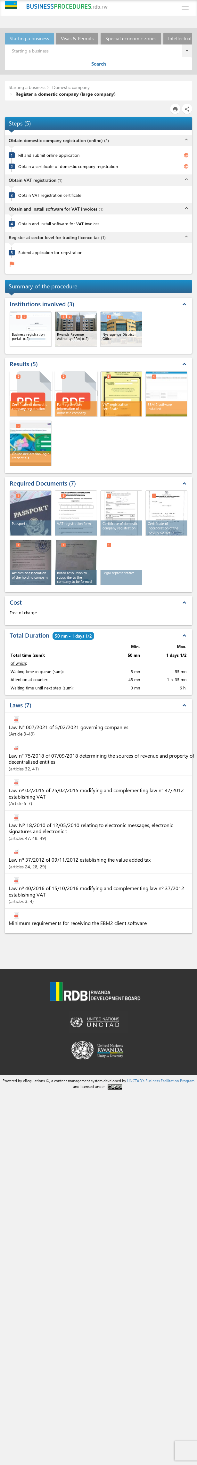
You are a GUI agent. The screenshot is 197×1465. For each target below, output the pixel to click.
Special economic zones (130, 38)
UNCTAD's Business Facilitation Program (160, 1080)
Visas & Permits (77, 38)
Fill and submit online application (48, 155)
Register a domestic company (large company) (65, 94)
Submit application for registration (50, 252)
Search (98, 63)
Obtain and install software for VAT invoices (59, 223)
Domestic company (70, 87)
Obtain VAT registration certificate (49, 195)
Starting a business (29, 38)
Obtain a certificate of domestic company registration (68, 166)
